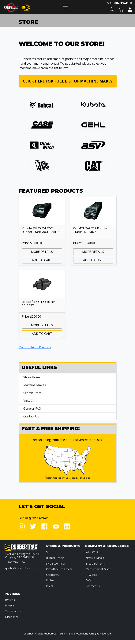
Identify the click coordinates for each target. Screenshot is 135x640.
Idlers (49, 586)
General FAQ (32, 408)
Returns (10, 600)
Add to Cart (42, 260)
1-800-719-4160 (121, 3)
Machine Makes (34, 385)
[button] (112, 9)
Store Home (31, 377)
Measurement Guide (98, 569)
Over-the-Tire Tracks (59, 569)
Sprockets (52, 575)
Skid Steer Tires (56, 563)
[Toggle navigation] (65, 6)
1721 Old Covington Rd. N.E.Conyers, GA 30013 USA (22, 555)
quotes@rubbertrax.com (20, 568)
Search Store (32, 393)
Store (49, 552)
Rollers (50, 580)
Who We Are (93, 552)
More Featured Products (35, 347)
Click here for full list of (67, 81)
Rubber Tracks (55, 558)
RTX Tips (91, 575)
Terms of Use (13, 611)
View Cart (30, 401)
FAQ (88, 580)
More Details (42, 252)
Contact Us (31, 416)
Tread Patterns (95, 563)
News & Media (95, 558)
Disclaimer (11, 617)
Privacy (9, 605)
